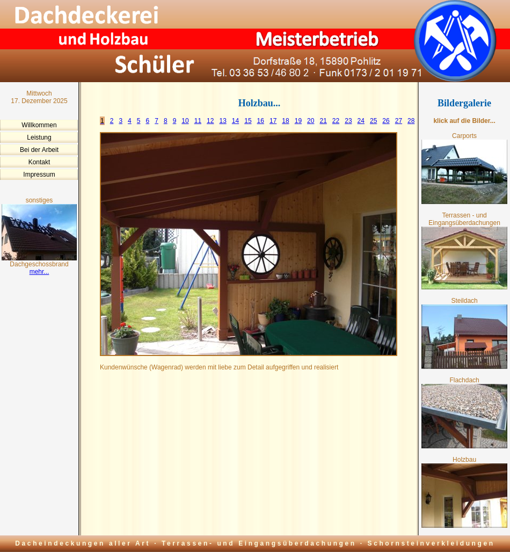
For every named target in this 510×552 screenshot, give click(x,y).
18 (285, 121)
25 (373, 121)
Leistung (39, 137)
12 (210, 121)
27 (398, 121)
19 (298, 121)
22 (335, 121)
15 (247, 121)
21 (322, 121)
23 (348, 121)
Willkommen (38, 125)
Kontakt (39, 162)
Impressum (39, 174)
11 (197, 121)
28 (410, 121)
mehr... (39, 271)
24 (361, 121)
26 (385, 121)
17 (272, 121)
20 (310, 121)
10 (184, 121)
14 (235, 121)
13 (222, 121)
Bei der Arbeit (39, 150)
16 (260, 121)
